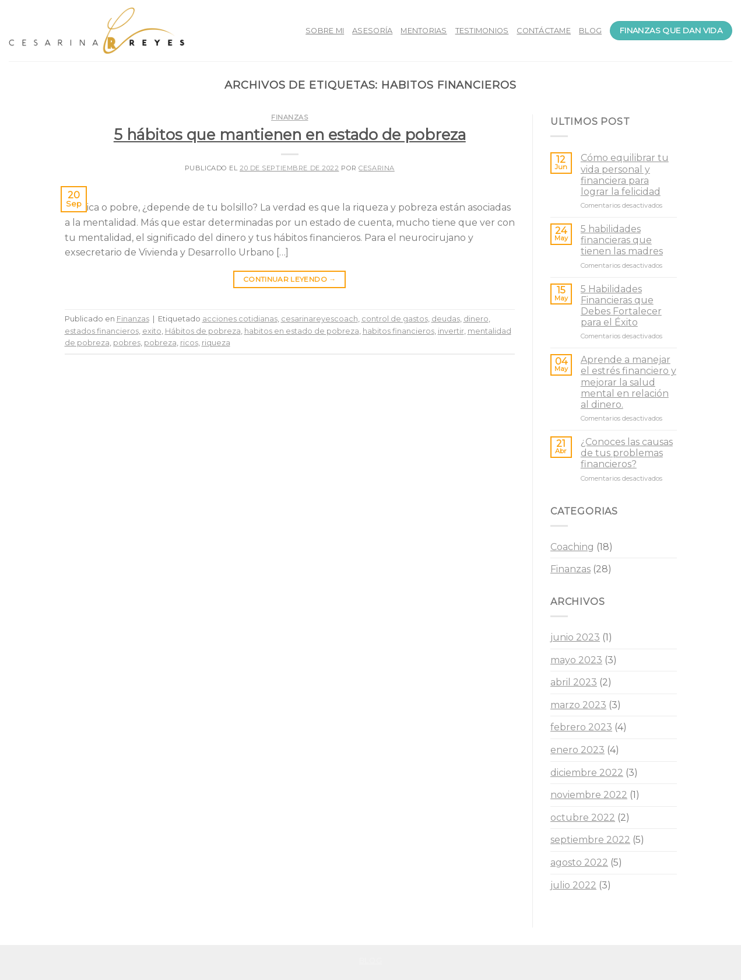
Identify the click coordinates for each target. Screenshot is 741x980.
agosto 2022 (579, 862)
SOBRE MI (324, 30)
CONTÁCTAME (544, 30)
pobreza (160, 342)
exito (151, 331)
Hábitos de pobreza (203, 331)
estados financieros (102, 331)
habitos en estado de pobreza (301, 331)
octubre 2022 (582, 817)
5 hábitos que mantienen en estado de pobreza (290, 134)
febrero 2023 (581, 727)
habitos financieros (398, 331)
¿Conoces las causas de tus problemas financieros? (627, 453)
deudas (445, 318)
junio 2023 (575, 637)
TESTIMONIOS (482, 30)
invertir (451, 331)
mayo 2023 (576, 660)
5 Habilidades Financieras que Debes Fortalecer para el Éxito (621, 306)
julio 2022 (573, 885)
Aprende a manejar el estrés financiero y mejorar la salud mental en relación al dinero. (628, 382)
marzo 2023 (578, 704)
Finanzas (289, 117)
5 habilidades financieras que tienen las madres (622, 240)
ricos (189, 342)
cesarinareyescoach (319, 318)
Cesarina (376, 168)
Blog (370, 960)
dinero (476, 318)
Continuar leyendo (289, 279)
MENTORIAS (424, 30)
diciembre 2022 (586, 772)
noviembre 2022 (588, 794)
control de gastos (394, 318)
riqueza (216, 342)
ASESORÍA (372, 30)
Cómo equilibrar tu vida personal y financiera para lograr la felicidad (625, 174)
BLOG (590, 30)
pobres (127, 342)
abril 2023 (573, 682)
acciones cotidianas (240, 318)
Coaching (572, 546)
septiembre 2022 (590, 839)
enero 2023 (577, 749)
